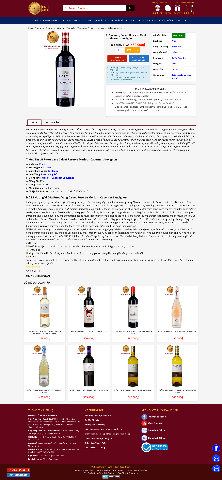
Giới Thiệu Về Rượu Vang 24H (98, 415)
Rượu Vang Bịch (76, 20)
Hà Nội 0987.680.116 (117, 59)
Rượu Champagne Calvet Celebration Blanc (44, 391)
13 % (174, 63)
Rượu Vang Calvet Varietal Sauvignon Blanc (177, 391)
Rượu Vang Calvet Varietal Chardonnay (133, 390)
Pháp (174, 41)
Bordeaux (176, 46)
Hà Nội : (18, 470)
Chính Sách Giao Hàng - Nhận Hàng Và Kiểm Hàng (107, 434)
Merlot (175, 78)
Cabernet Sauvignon (182, 75)
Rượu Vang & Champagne (49, 20)
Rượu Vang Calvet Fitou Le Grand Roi (89, 331)
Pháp (42, 164)
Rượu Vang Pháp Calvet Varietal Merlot (89, 390)
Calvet (175, 52)
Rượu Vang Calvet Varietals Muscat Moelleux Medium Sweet (44, 332)
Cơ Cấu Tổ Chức (92, 420)
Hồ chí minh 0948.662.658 (138, 59)
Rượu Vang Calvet (68, 28)
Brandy (156, 20)
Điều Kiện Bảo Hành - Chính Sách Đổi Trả (103, 429)
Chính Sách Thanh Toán (95, 443)
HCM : (17, 475)
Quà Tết (135, 20)
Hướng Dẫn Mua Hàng (95, 424)
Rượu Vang (39, 28)
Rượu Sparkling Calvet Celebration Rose (177, 331)
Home (30, 28)
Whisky (146, 20)
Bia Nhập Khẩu (97, 20)
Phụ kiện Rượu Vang (174, 20)
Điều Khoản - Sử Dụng (95, 447)
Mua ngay (132, 50)
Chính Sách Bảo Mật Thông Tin (98, 438)
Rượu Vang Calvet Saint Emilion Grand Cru (133, 332)
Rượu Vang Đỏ (179, 58)
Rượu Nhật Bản (117, 20)
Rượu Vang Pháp (53, 28)
